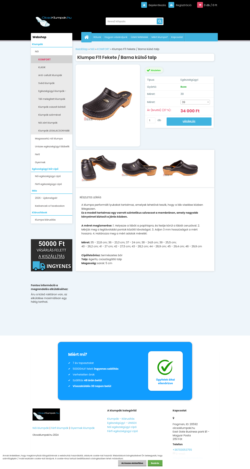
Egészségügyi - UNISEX (122, 423)
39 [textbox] (183, 102)
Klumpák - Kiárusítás (120, 419)
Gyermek (40, 162)
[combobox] (195, 102)
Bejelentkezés (157, 5)
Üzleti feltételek (139, 37)
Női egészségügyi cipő (48, 176)
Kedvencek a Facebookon (50, 206)
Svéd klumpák (46, 83)
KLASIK (42, 67)
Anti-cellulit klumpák (50, 75)
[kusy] (151, 120)
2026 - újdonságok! (46, 198)
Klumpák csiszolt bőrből (52, 107)
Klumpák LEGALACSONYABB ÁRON (54, 131)
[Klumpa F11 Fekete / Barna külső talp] (108, 106)
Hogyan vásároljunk (116, 37)
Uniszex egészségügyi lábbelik (52, 146)
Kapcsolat (177, 37)
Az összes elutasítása (132, 463)
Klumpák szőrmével (49, 114)
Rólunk (97, 37)
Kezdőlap (82, 49)
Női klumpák (41, 428)
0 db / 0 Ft (210, 5)
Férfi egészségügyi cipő (48, 184)
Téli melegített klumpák (51, 99)
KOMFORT (44, 59)
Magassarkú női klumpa (49, 138)
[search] (160, 21)
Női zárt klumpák (47, 122)
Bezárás (155, 463)
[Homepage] (88, 37)
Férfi (37, 154)
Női (37, 51)
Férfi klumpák (60, 428)
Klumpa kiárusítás (45, 219)
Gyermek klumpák (83, 428)
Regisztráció (183, 5)
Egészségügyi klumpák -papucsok (52, 92)
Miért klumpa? (159, 37)
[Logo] (53, 19)
